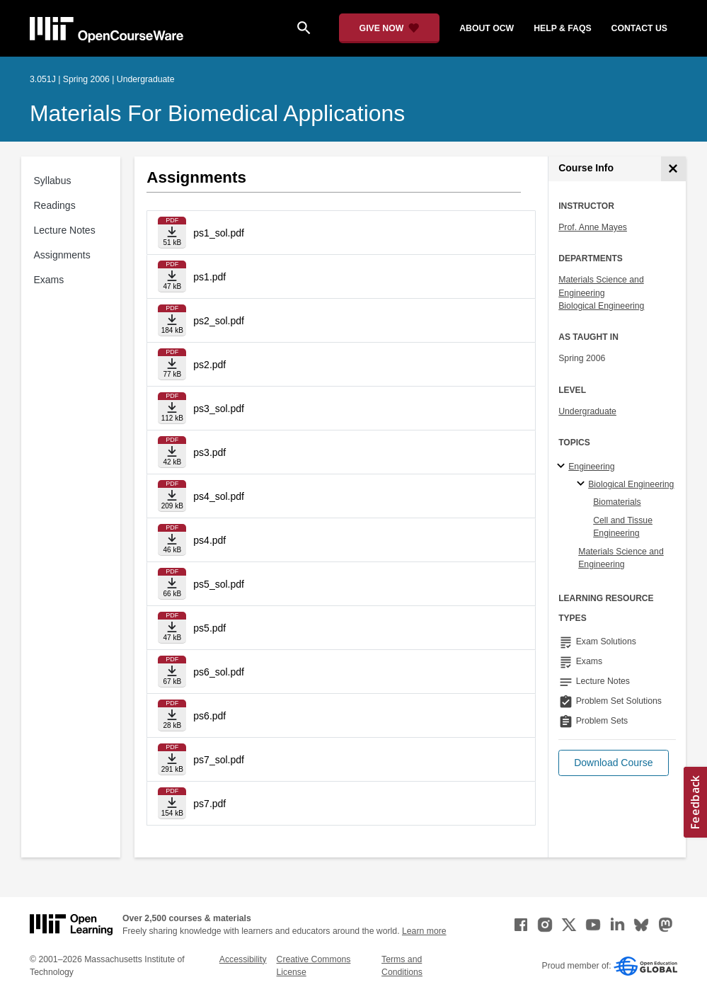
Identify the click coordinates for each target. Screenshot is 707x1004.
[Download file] (172, 233)
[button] (613, 763)
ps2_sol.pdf (218, 320)
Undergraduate (587, 411)
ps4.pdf (209, 540)
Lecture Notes (65, 230)
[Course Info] (673, 168)
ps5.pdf (209, 628)
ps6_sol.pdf (218, 672)
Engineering (591, 467)
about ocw (486, 28)
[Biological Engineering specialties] (582, 484)
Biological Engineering (601, 306)
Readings (55, 205)
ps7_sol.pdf (218, 759)
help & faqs (562, 28)
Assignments (62, 255)
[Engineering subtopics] (563, 466)
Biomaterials (616, 502)
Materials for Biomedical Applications (217, 113)
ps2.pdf (209, 364)
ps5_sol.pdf (218, 584)
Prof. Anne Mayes (592, 227)
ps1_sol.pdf (218, 233)
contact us (639, 28)
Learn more (424, 931)
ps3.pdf (209, 452)
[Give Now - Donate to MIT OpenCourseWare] (389, 28)
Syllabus (52, 180)
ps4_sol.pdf (218, 496)
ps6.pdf (209, 715)
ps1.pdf (209, 277)
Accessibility (243, 959)
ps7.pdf (209, 803)
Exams (49, 279)
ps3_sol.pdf (218, 408)
